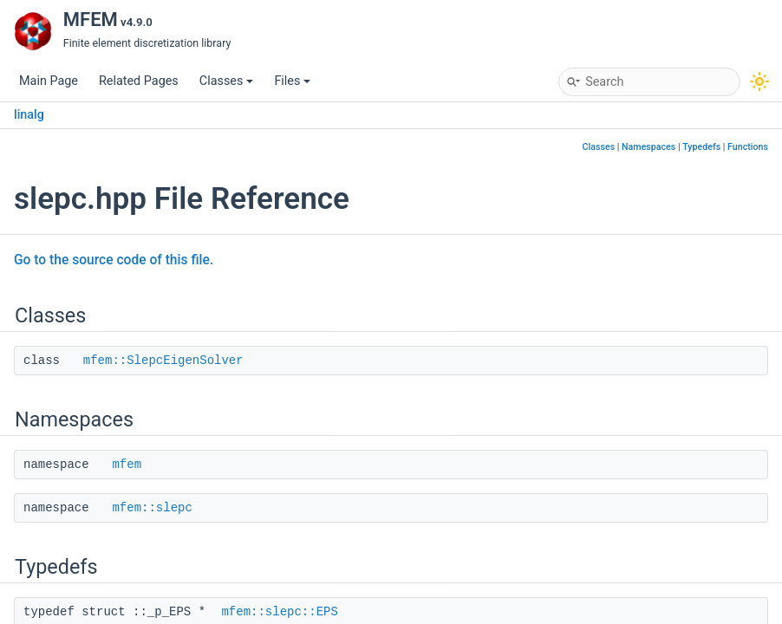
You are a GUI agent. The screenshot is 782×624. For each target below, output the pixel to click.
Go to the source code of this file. (113, 260)
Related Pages (139, 81)
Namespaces (648, 147)
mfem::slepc (152, 508)
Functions (747, 147)
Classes (226, 81)
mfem (126, 464)
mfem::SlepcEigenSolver (163, 360)
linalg (29, 114)
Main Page (48, 81)
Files (292, 81)
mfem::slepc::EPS (279, 612)
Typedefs (701, 147)
